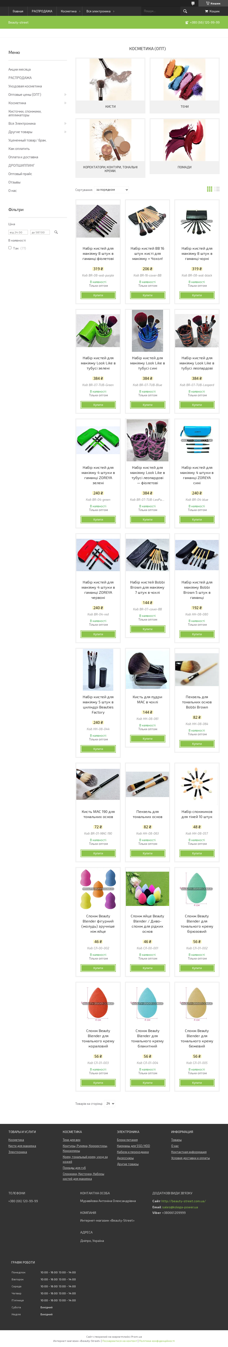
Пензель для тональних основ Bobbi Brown (197, 701)
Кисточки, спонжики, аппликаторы (24, 113)
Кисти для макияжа (22, 1146)
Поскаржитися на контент (119, 1340)
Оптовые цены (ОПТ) (24, 94)
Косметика (69, 11)
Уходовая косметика (25, 86)
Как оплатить (19, 148)
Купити (98, 295)
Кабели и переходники (133, 1152)
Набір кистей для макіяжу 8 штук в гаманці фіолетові (98, 253)
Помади (184, 167)
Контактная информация (189, 1152)
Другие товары (20, 132)
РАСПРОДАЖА (42, 11)
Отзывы (14, 182)
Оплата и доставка (23, 157)
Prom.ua (136, 1336)
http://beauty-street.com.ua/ (183, 1201)
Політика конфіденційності (157, 1340)
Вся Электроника (22, 123)
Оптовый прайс (20, 174)
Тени (185, 106)
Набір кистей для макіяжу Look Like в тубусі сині (147, 363)
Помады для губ (74, 1168)
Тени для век (71, 1140)
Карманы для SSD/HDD (133, 1146)
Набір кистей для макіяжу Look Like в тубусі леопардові (196, 363)
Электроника (17, 1152)
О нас (12, 190)
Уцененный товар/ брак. (27, 140)
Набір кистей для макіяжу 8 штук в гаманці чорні (196, 253)
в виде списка (217, 190)
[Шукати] (185, 11)
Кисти (110, 106)
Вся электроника (99, 11)
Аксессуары (125, 1158)
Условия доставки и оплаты (190, 1158)
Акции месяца (19, 69)
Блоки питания (127, 1140)
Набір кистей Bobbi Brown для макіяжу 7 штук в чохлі (147, 587)
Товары (176, 1140)
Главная (18, 11)
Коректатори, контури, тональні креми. (110, 169)
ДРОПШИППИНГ (21, 165)
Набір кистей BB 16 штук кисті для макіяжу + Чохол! (147, 253)
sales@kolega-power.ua (180, 1207)
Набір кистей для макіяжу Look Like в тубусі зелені (98, 363)
